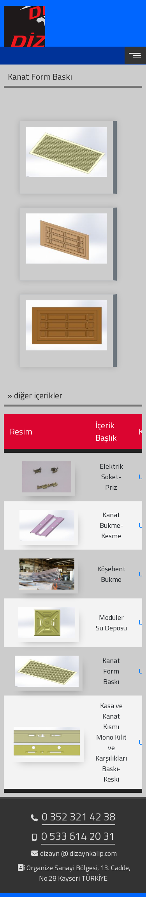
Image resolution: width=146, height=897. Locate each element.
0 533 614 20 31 (78, 836)
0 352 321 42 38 (78, 816)
